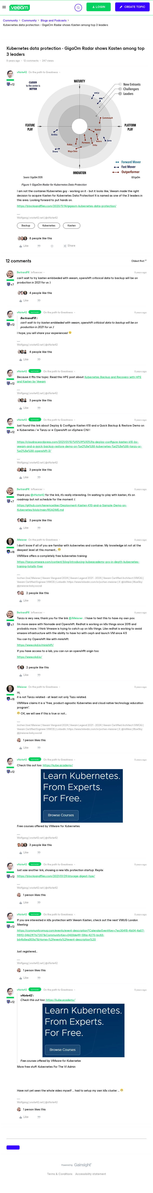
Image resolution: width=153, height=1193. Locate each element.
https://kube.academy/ (58, 765)
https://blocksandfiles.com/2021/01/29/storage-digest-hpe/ (56, 876)
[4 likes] (34, 293)
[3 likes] (34, 400)
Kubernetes (48, 225)
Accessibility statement (90, 1173)
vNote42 (22, 72)
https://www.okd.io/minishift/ (35, 645)
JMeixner (22, 540)
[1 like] (31, 740)
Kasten (72, 225)
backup (26, 225)
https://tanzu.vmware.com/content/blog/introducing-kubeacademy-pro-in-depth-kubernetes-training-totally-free (78, 564)
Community (10, 20)
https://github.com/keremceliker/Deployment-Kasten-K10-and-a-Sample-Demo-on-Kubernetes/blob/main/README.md (72, 507)
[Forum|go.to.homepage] (19, 8)
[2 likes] (33, 593)
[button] (4, 8)
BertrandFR (23, 272)
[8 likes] (34, 238)
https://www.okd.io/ (29, 656)
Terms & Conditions (59, 1173)
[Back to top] (145, 1168)
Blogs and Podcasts (54, 20)
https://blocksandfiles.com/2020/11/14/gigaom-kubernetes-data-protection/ (66, 205)
